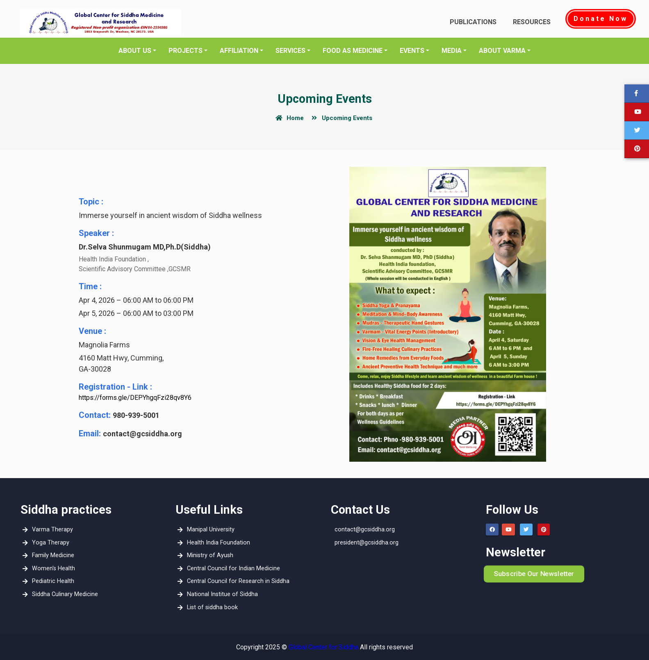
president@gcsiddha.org (367, 542)
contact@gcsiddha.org (365, 529)
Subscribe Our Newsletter (533, 573)
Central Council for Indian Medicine (231, 568)
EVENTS (412, 50)
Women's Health (51, 568)
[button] (636, 130)
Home (288, 118)
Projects (186, 50)
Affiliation (239, 50)
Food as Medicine (353, 50)
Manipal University (209, 529)
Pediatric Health (51, 581)
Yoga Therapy (48, 542)
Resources (532, 22)
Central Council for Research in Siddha (236, 581)
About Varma (502, 50)
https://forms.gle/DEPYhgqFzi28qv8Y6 (135, 397)
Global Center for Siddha (323, 647)
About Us (134, 50)
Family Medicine (51, 555)
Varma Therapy (50, 529)
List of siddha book (210, 607)
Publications (473, 22)
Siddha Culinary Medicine (63, 594)
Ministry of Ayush (208, 555)
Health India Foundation (216, 542)
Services (290, 50)
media (452, 50)
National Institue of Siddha (220, 594)
